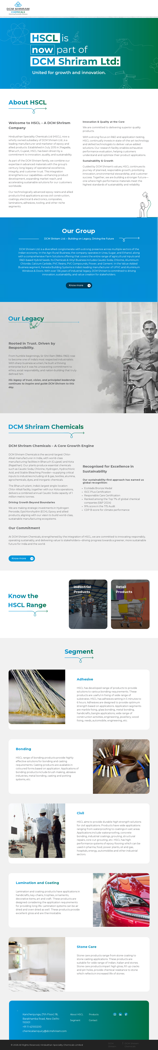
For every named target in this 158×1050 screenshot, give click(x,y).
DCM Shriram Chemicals (132, 1045)
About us (53, 12)
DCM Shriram (112, 1045)
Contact (93, 1020)
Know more (80, 285)
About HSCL (76, 1014)
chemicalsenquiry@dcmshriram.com (45, 1031)
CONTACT (106, 12)
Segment (89, 12)
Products (71, 12)
